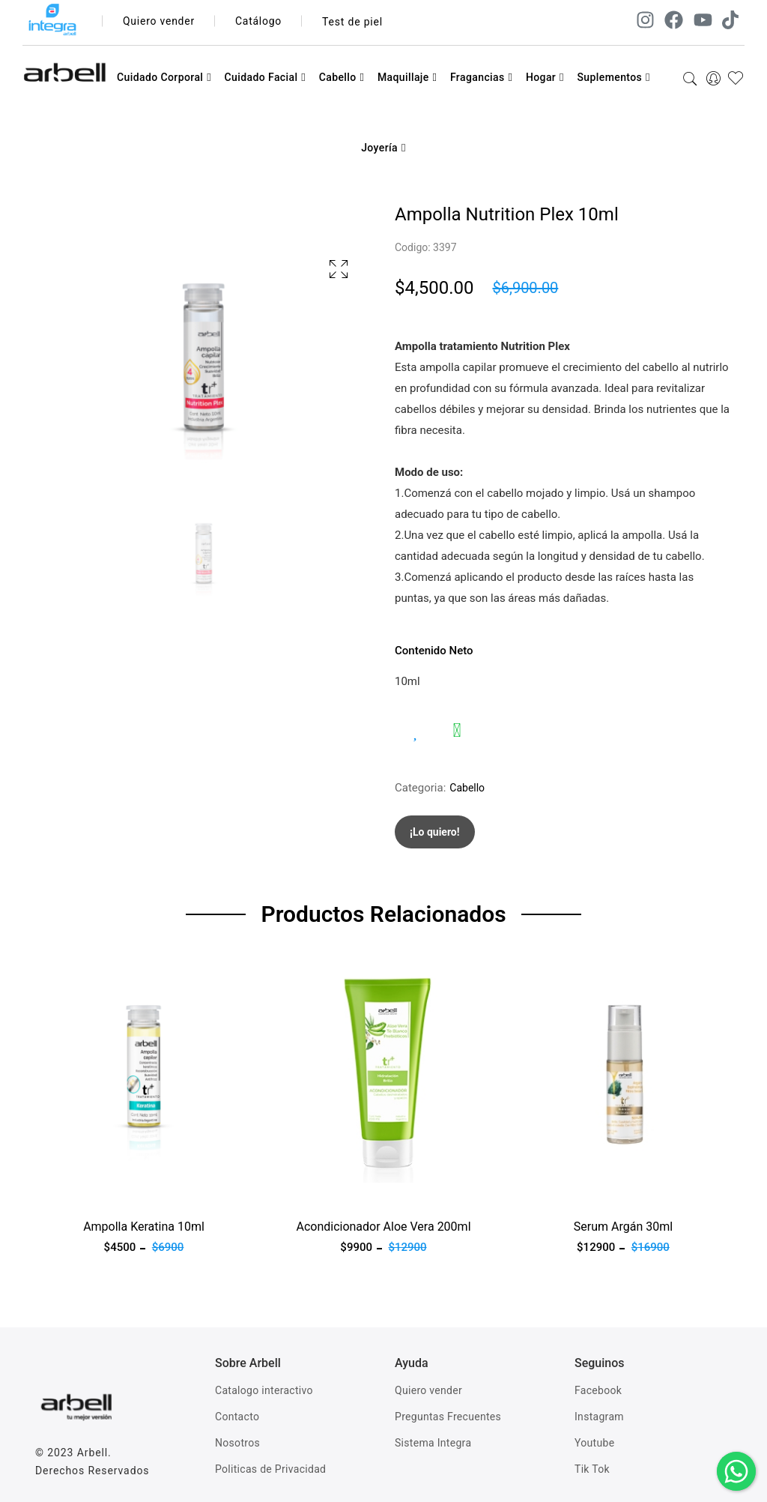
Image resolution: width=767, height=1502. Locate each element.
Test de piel (353, 22)
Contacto (237, 1417)
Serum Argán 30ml (623, 1226)
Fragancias (481, 77)
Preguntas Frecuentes (448, 1417)
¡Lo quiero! (435, 832)
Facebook (598, 1390)
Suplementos (613, 77)
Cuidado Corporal (164, 77)
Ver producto (67, 1191)
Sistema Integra (433, 1443)
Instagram (599, 1417)
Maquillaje (407, 77)
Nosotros (237, 1443)
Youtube (594, 1443)
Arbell (92, 1453)
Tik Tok (592, 1469)
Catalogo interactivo (264, 1390)
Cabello (342, 77)
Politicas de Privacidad (270, 1469)
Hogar (545, 77)
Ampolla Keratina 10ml (143, 1226)
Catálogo (259, 22)
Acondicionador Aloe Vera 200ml (383, 1226)
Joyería (383, 148)
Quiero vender (159, 22)
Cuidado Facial (265, 77)
